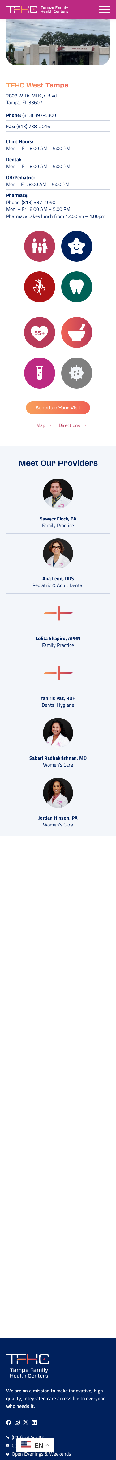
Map (40, 425)
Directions (69, 425)
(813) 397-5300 (39, 115)
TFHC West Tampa (37, 84)
